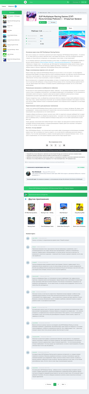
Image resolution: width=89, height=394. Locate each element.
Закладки (52, 22)
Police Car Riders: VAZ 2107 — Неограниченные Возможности (55, 62)
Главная (4, 6)
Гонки (41, 38)
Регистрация (76, 2)
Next (64, 384)
